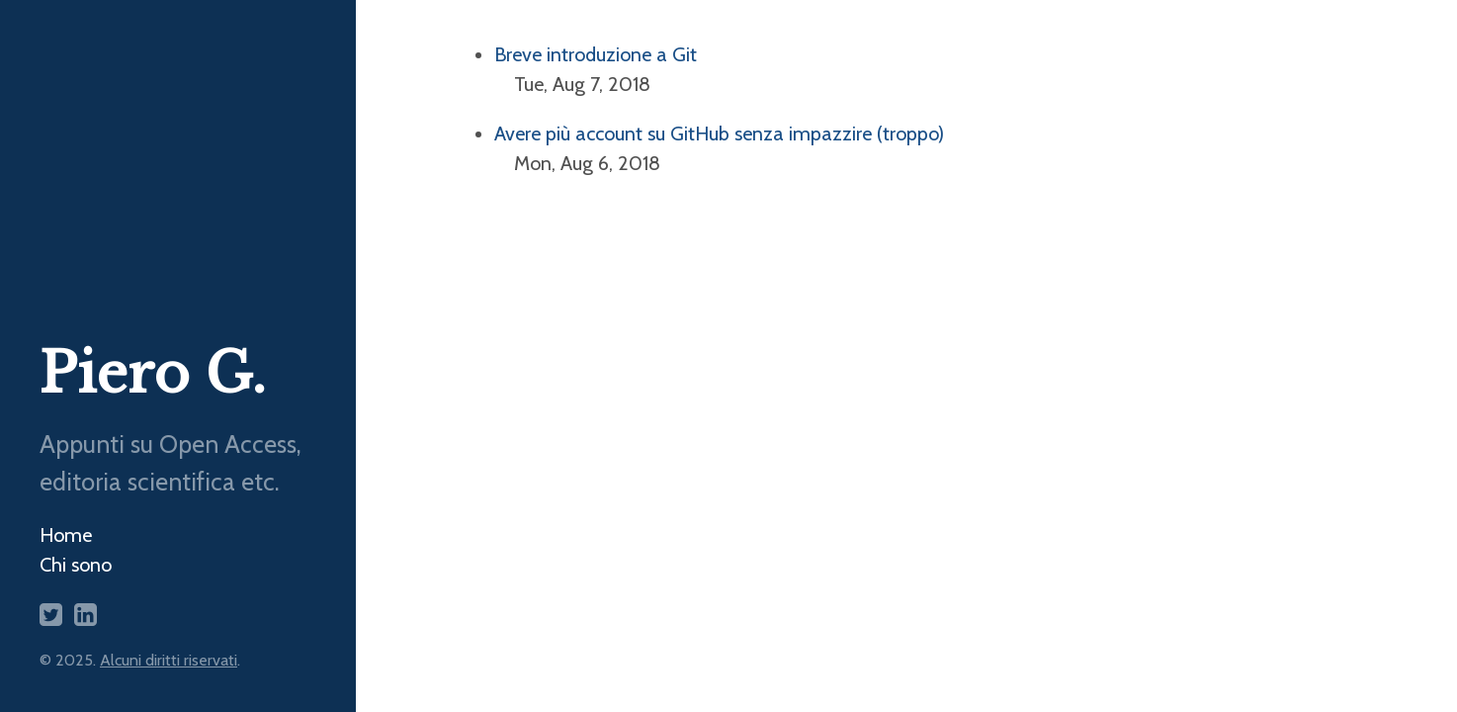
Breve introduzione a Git (595, 54)
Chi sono (76, 565)
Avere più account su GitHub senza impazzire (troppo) (719, 133)
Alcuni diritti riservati (168, 660)
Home (66, 535)
